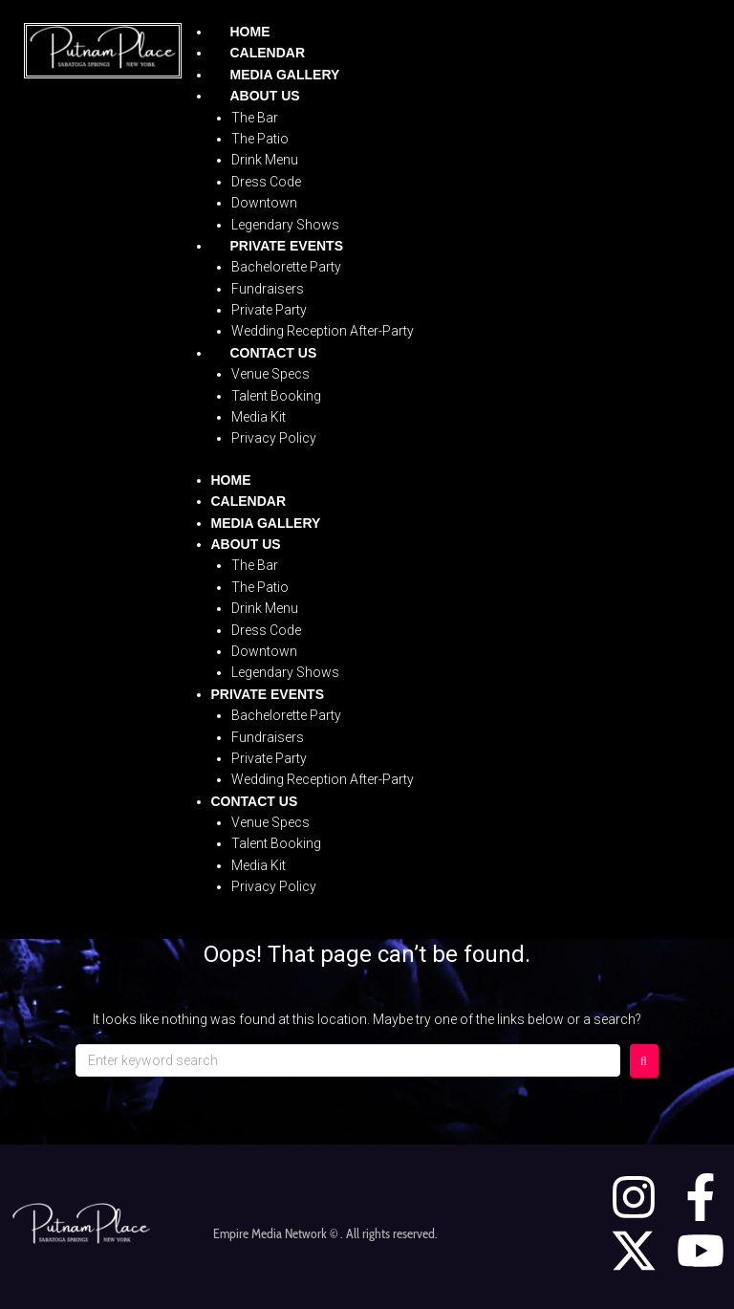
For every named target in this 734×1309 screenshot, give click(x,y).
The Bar (254, 117)
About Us (265, 95)
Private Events (287, 245)
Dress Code (266, 181)
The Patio (260, 138)
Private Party (269, 309)
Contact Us (273, 352)
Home (250, 31)
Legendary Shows (285, 224)
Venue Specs (270, 374)
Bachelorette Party (286, 266)
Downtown (264, 202)
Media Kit (258, 417)
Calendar (268, 52)
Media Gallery (285, 74)
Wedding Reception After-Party (322, 330)
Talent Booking (276, 396)
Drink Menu (264, 159)
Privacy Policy (273, 438)
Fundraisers (267, 288)
